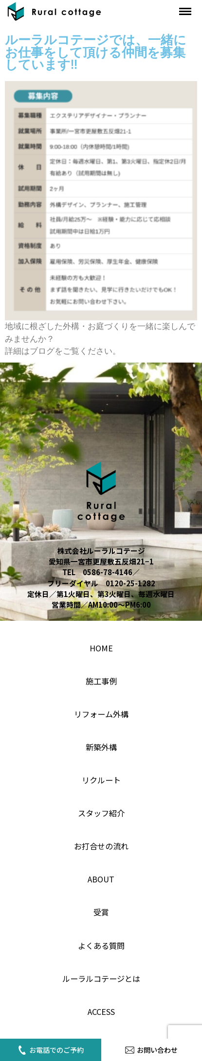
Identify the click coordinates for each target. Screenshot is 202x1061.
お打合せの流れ (101, 846)
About (101, 879)
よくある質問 (101, 945)
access (101, 1011)
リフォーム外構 (101, 714)
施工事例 (101, 681)
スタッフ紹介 (101, 813)
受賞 (101, 912)
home (101, 648)
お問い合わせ (151, 1049)
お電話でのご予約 (51, 1049)
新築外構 (101, 747)
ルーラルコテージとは (101, 978)
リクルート (101, 780)
